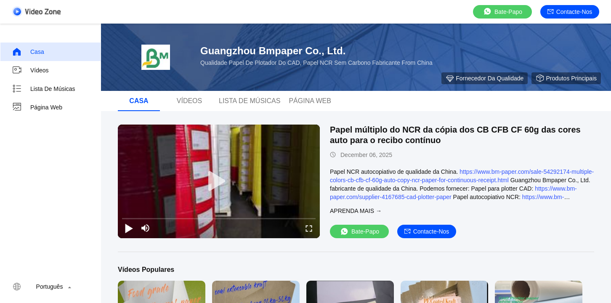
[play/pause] (128, 228)
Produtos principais (566, 78)
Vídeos (30, 70)
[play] (218, 181)
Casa (28, 52)
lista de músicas (43, 89)
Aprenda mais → (356, 210)
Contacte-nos (569, 11)
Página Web (37, 107)
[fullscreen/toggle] (308, 228)
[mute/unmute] (145, 228)
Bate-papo (502, 11)
